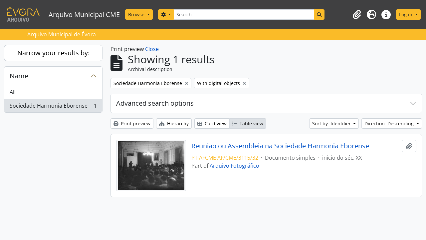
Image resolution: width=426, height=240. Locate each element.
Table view (247, 123)
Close (152, 49)
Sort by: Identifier (332, 123)
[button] (356, 14)
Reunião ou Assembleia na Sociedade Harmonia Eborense (280, 146)
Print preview (131, 123)
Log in (406, 14)
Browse (137, 14)
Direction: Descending (389, 123)
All (13, 92)
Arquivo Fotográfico (234, 165)
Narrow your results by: (53, 52)
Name (19, 75)
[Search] (243, 14)
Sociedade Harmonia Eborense (53, 107)
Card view (212, 123)
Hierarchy (174, 123)
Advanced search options (155, 103)
